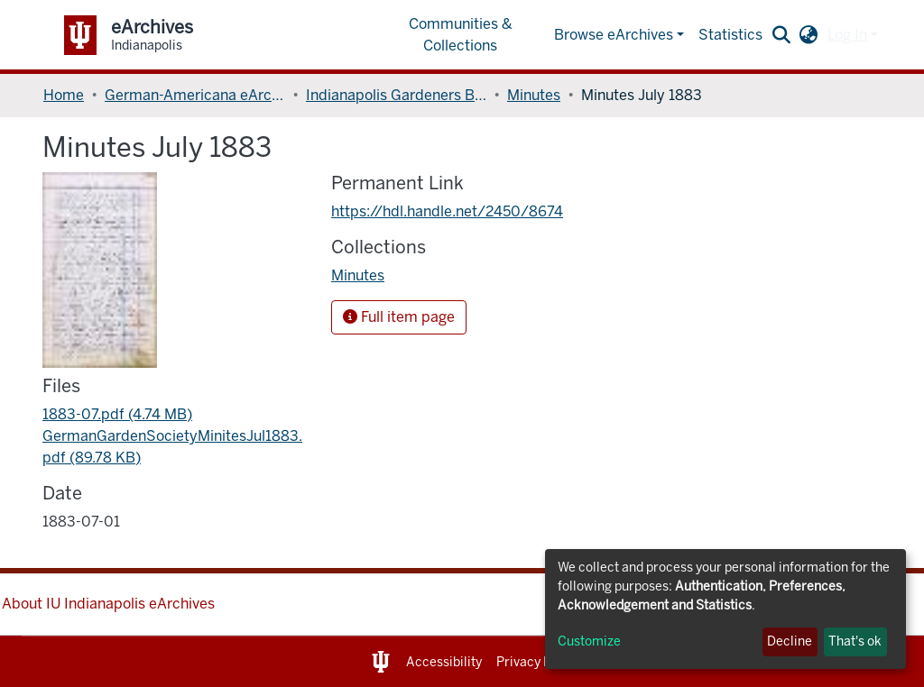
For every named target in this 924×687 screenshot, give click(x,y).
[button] (809, 35)
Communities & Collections (461, 34)
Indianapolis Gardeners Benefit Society (396, 95)
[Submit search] (782, 35)
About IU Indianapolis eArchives (108, 603)
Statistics (730, 34)
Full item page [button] (399, 316)
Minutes (533, 95)
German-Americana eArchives (195, 95)
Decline (789, 641)
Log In (847, 34)
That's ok (855, 641)
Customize (589, 641)
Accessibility (444, 662)
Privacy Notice (539, 662)
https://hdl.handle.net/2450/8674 (447, 211)
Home (63, 95)
